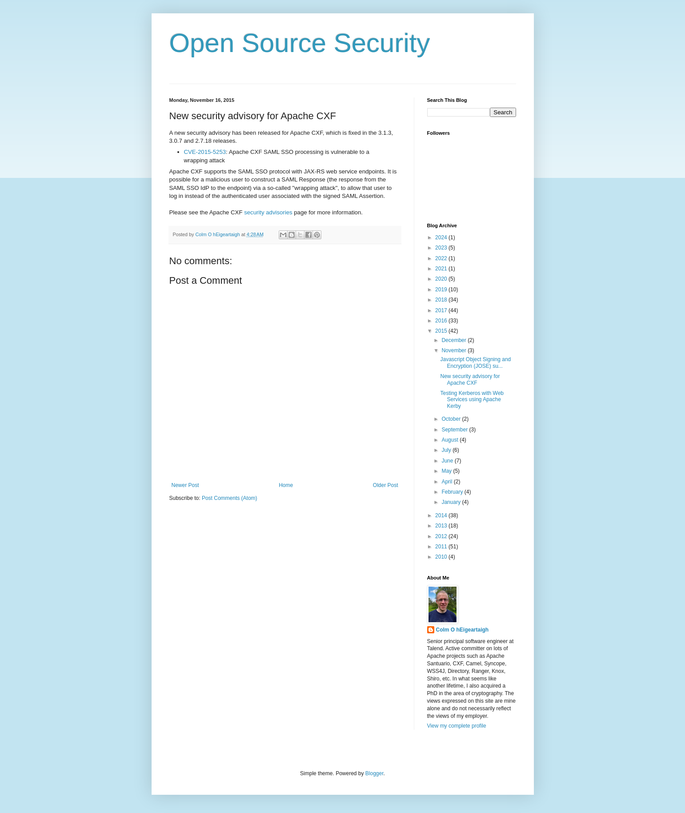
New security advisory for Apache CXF (470, 379)
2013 (442, 526)
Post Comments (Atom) (229, 498)
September (455, 430)
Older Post (385, 485)
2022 (442, 258)
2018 (442, 300)
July (447, 450)
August (450, 440)
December (454, 340)
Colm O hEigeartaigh (462, 630)
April (447, 482)
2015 (442, 331)
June (447, 461)
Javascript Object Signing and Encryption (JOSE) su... (475, 362)
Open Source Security (299, 43)
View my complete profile (456, 726)
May (447, 471)
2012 (442, 536)
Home (286, 485)
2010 (442, 557)
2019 (442, 289)
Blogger (374, 773)
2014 (442, 515)
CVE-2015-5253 (205, 152)
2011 (442, 546)
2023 (442, 248)
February (452, 492)
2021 (442, 269)
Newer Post (185, 485)
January (451, 502)
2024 (442, 237)
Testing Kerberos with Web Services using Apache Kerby (472, 399)
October (451, 419)
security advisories (268, 212)
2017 (442, 310)
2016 (442, 321)
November (454, 350)
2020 (442, 279)
